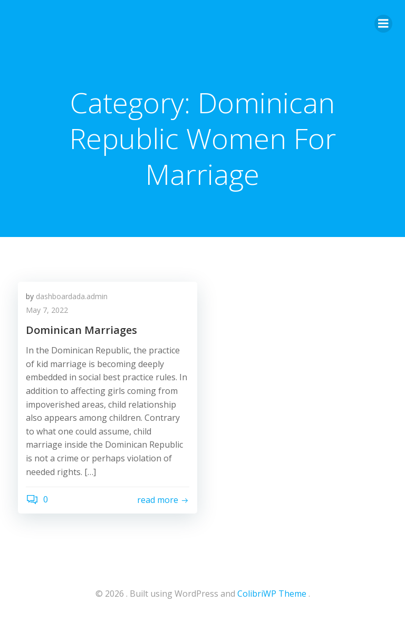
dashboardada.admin (72, 296)
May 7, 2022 (47, 310)
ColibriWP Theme (271, 593)
